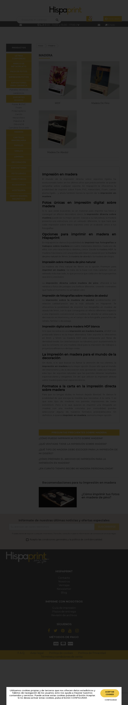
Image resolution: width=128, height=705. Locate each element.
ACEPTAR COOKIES (109, 693)
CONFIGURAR (111, 700)
